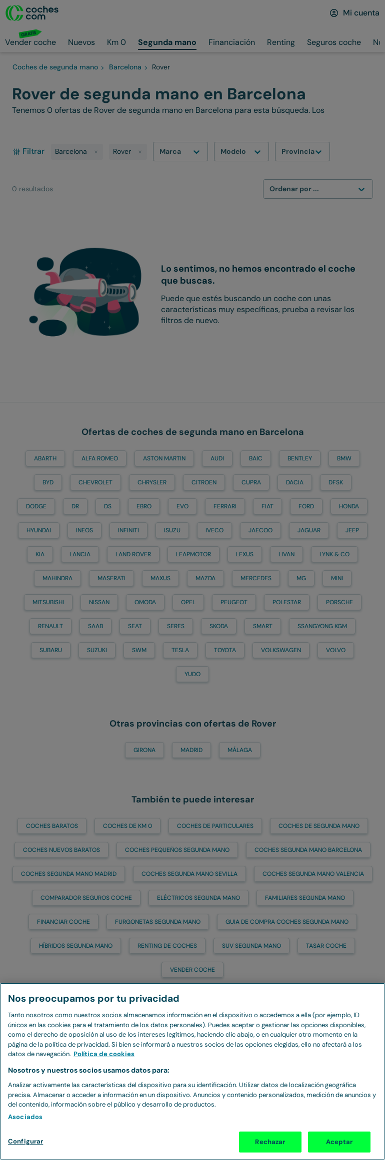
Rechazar (270, 1142)
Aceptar (339, 1142)
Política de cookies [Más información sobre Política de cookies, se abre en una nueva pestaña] (104, 1054)
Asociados (25, 1117)
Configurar (25, 1141)
